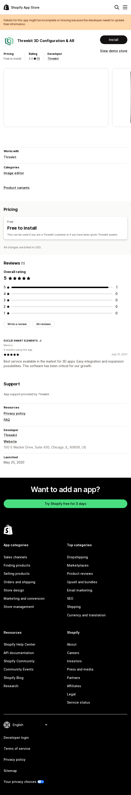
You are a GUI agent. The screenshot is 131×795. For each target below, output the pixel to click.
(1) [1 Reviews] (38, 58)
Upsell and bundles (82, 582)
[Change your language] (30, 725)
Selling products (17, 573)
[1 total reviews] (117, 287)
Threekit (53, 58)
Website (10, 441)
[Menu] (125, 7)
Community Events (18, 669)
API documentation (19, 653)
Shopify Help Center (19, 644)
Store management (19, 607)
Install (113, 40)
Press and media (80, 669)
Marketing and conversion (24, 598)
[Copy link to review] (40, 341)
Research (11, 686)
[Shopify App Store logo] (21, 7)
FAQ (7, 420)
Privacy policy (15, 413)
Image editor (14, 173)
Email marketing (79, 590)
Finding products (17, 565)
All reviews (43, 324)
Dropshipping (77, 557)
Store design (14, 590)
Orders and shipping (19, 582)
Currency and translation (86, 615)
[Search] (117, 7)
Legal (71, 694)
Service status (78, 702)
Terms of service (17, 748)
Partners (73, 678)
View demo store (113, 51)
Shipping (74, 607)
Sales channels (15, 557)
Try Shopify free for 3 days (65, 504)
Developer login (16, 737)
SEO (70, 598)
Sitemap (10, 771)
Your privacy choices (20, 782)
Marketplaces (78, 565)
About (72, 644)
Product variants (17, 188)
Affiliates (74, 686)
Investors (74, 661)
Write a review (17, 324)
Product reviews (80, 573)
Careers (73, 653)
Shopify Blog (13, 678)
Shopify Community (19, 661)
